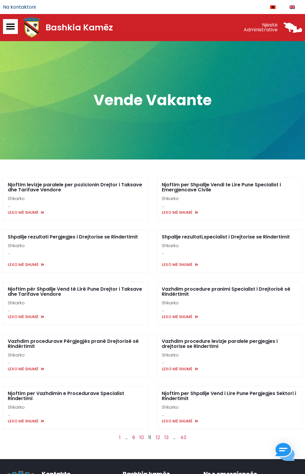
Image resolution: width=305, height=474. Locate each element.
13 (166, 437)
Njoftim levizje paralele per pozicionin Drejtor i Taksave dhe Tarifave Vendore (75, 187)
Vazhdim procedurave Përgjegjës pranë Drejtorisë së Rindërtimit (73, 344)
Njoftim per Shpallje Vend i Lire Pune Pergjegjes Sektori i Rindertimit (229, 396)
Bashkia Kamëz (79, 28)
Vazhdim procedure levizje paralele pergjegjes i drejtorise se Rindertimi (220, 344)
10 (141, 437)
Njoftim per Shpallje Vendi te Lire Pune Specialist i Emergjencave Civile (221, 187)
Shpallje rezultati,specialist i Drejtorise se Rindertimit (226, 237)
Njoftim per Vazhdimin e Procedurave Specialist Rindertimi (66, 396)
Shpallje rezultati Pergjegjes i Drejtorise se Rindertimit (73, 237)
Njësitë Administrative (261, 27)
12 (158, 437)
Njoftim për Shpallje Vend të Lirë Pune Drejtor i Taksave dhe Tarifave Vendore (75, 292)
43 (183, 437)
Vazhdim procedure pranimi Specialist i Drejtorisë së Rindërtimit (226, 292)
